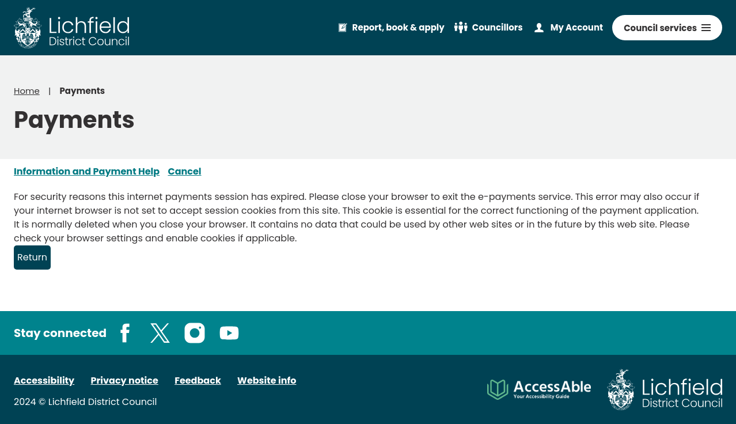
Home (27, 91)
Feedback (197, 380)
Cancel (184, 171)
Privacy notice (124, 380)
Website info (266, 380)
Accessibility (44, 380)
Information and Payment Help (87, 171)
